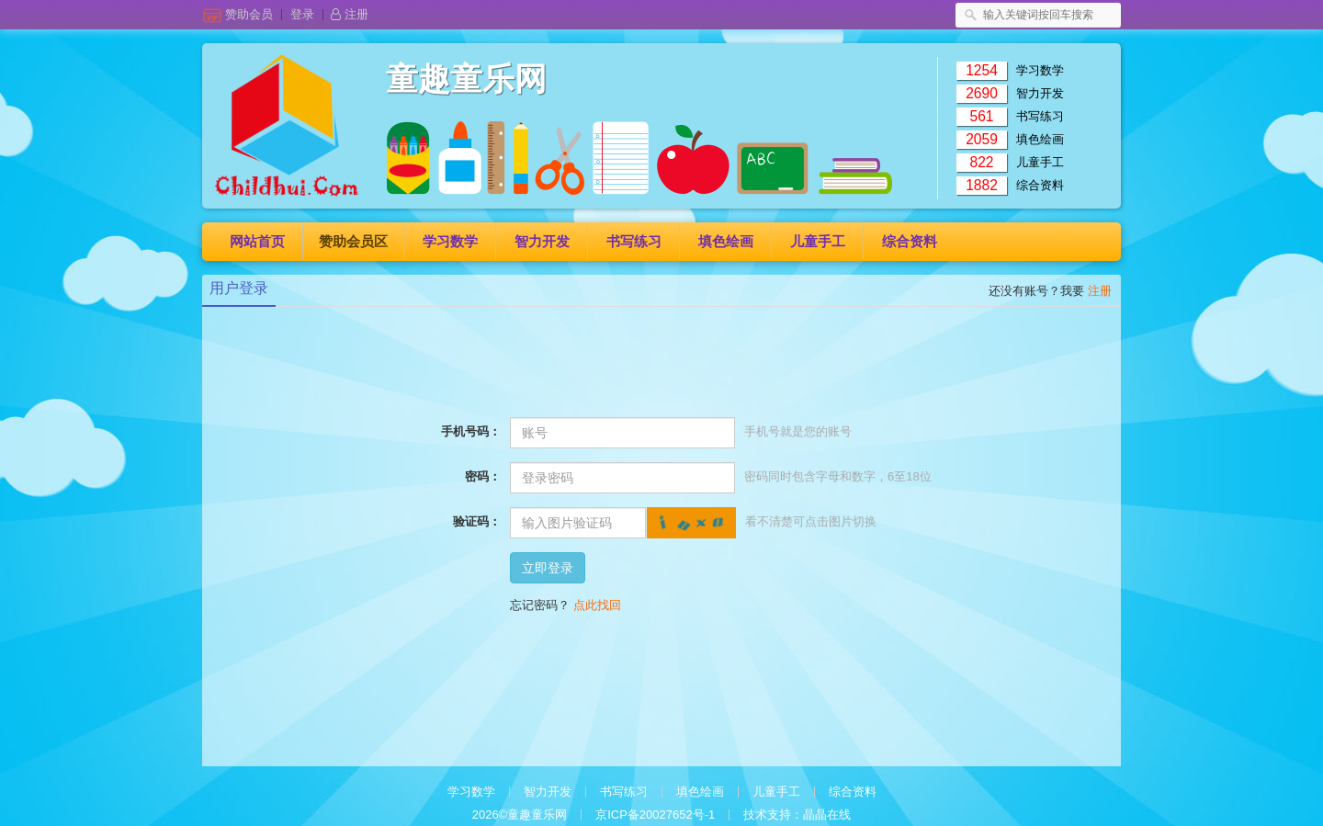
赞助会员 (253, 14)
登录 (306, 14)
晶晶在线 (827, 814)
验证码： (477, 521)
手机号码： (471, 431)
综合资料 (1040, 185)
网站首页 (257, 241)
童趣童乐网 (466, 79)
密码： (483, 476)
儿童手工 (1040, 162)
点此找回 (597, 605)
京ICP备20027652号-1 (655, 814)
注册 (349, 14)
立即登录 (547, 567)
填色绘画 (1040, 139)
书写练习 (1040, 116)
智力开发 (1040, 93)
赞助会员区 (353, 241)
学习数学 (1040, 70)
